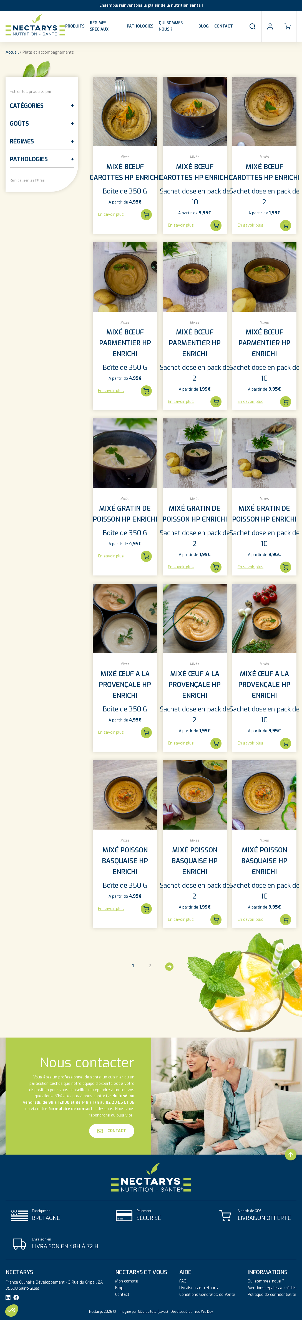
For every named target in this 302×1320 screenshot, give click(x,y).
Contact (223, 26)
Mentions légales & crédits (272, 1288)
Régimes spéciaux (99, 26)
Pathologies (140, 26)
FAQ (183, 1281)
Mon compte (126, 1281)
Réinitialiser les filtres (27, 180)
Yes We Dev (204, 1311)
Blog (203, 26)
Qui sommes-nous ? (171, 26)
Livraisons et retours (198, 1288)
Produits (74, 26)
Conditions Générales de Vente (207, 1295)
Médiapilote (147, 1311)
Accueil (12, 52)
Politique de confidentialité (272, 1295)
